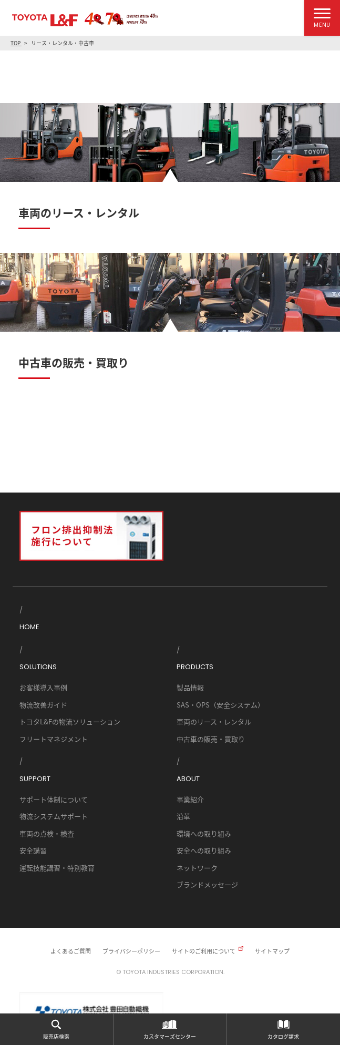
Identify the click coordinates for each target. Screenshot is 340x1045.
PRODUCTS (195, 667)
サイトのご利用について (203, 951)
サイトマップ (272, 951)
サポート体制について (53, 799)
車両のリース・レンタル (214, 721)
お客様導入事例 (43, 687)
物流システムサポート (53, 816)
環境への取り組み (204, 833)
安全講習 (33, 850)
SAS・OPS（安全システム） (220, 705)
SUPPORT (34, 779)
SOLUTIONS (38, 667)
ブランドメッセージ (207, 884)
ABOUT (188, 779)
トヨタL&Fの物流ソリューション (69, 721)
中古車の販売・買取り (211, 739)
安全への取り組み (204, 850)
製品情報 (190, 687)
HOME (29, 627)
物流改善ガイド (43, 705)
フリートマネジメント (53, 739)
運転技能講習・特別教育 (57, 868)
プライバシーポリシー (131, 951)
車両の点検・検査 (46, 833)
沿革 (183, 816)
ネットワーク (197, 868)
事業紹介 (190, 799)
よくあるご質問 (70, 951)
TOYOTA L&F (45, 20)
